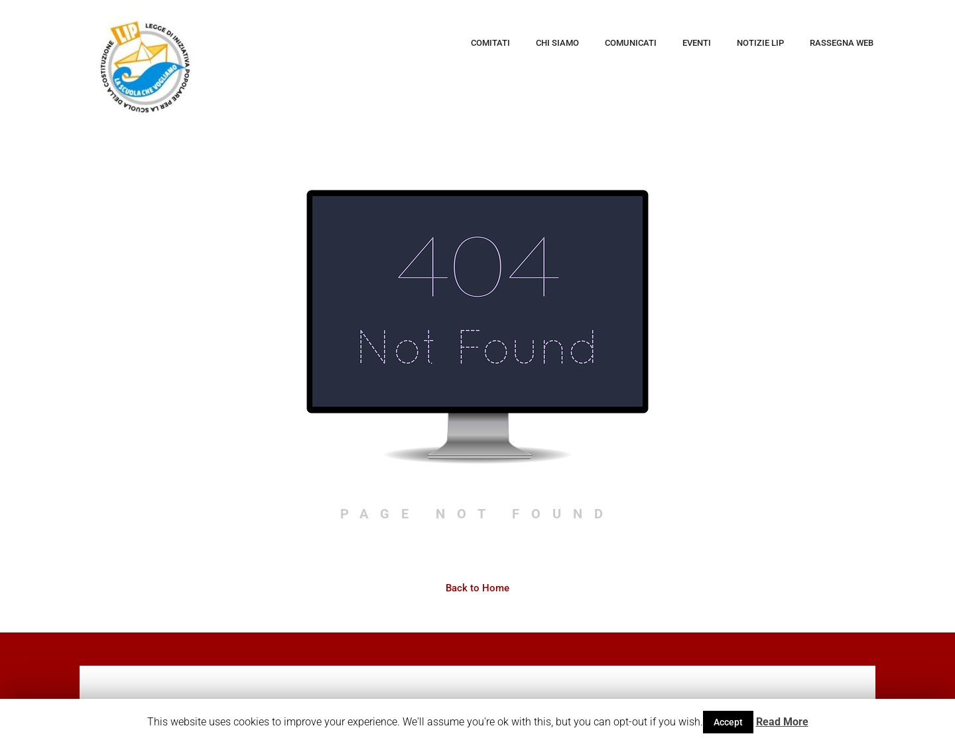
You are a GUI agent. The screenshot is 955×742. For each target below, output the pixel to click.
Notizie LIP (760, 43)
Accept (728, 722)
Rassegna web (841, 43)
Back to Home (477, 589)
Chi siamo (557, 43)
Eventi (696, 43)
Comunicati (631, 43)
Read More (782, 721)
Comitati (490, 43)
